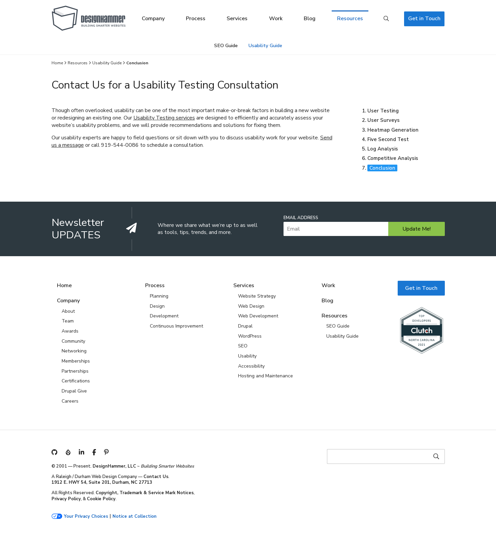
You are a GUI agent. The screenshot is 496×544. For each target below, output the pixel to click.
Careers (70, 401)
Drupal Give (74, 391)
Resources (350, 18)
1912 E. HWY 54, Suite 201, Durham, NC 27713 (102, 482)
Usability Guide (265, 45)
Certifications (76, 381)
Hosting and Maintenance (265, 376)
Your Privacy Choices (86, 516)
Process (195, 18)
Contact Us (155, 477)
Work (276, 18)
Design (157, 306)
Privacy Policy (66, 499)
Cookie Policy (101, 499)
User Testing (383, 110)
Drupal (245, 326)
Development (164, 316)
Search (386, 18)
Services (237, 18)
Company (153, 18)
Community (73, 341)
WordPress (250, 336)
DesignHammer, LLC (114, 466)
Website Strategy (257, 296)
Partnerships (75, 371)
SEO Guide (226, 45)
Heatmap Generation (393, 130)
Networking (74, 351)
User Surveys (383, 120)
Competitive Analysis (392, 158)
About (68, 311)
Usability (247, 356)
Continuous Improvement (176, 326)
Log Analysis (382, 148)
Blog (310, 18)
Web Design (251, 306)
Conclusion (382, 168)
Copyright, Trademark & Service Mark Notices (145, 493)
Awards (70, 331)
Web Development (258, 316)
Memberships (76, 361)
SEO (242, 346)
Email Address (301, 218)
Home (57, 63)
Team (68, 321)
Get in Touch (424, 18)
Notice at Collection (134, 516)
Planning (159, 296)
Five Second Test (388, 139)
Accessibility (251, 366)
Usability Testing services (164, 118)
